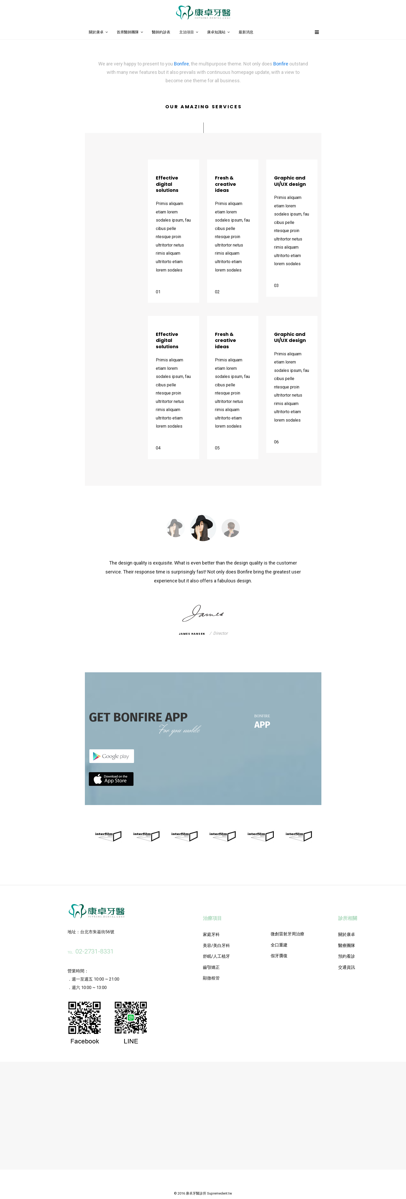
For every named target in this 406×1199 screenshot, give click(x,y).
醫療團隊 (346, 945)
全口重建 (279, 944)
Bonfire (181, 63)
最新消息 (246, 32)
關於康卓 (96, 32)
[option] (203, 528)
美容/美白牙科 (216, 945)
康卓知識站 (216, 32)
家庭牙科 (211, 934)
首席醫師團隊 (128, 32)
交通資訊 (346, 967)
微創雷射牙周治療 (287, 933)
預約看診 (346, 956)
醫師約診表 (161, 32)
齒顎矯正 (211, 967)
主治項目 (186, 32)
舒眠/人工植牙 (216, 956)
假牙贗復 (279, 955)
